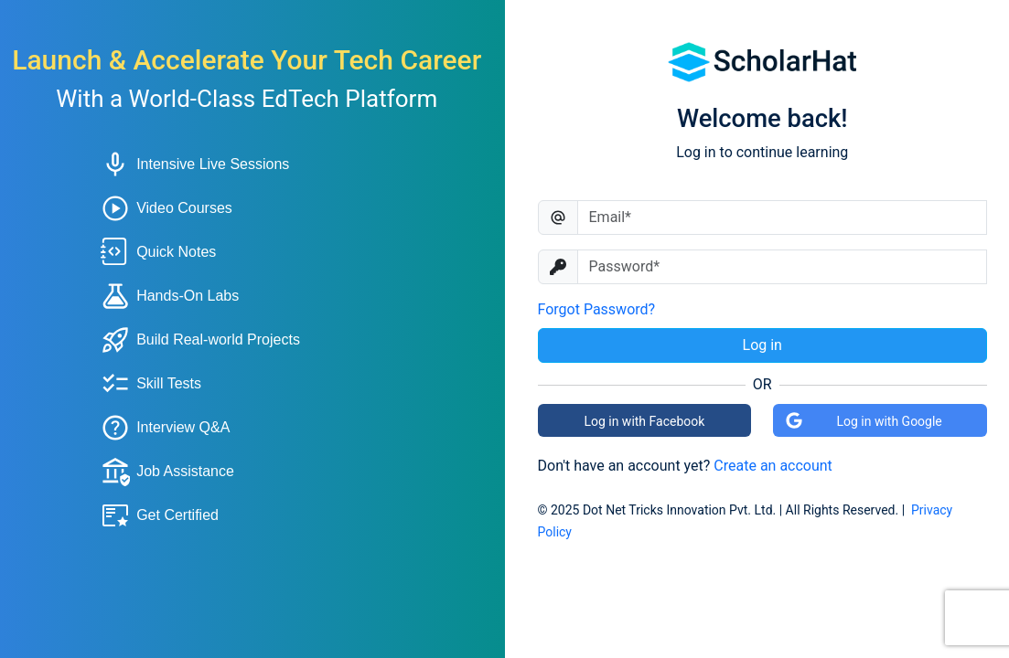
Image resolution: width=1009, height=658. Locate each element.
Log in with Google (863, 420)
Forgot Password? (597, 309)
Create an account (773, 465)
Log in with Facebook (644, 421)
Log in (762, 345)
